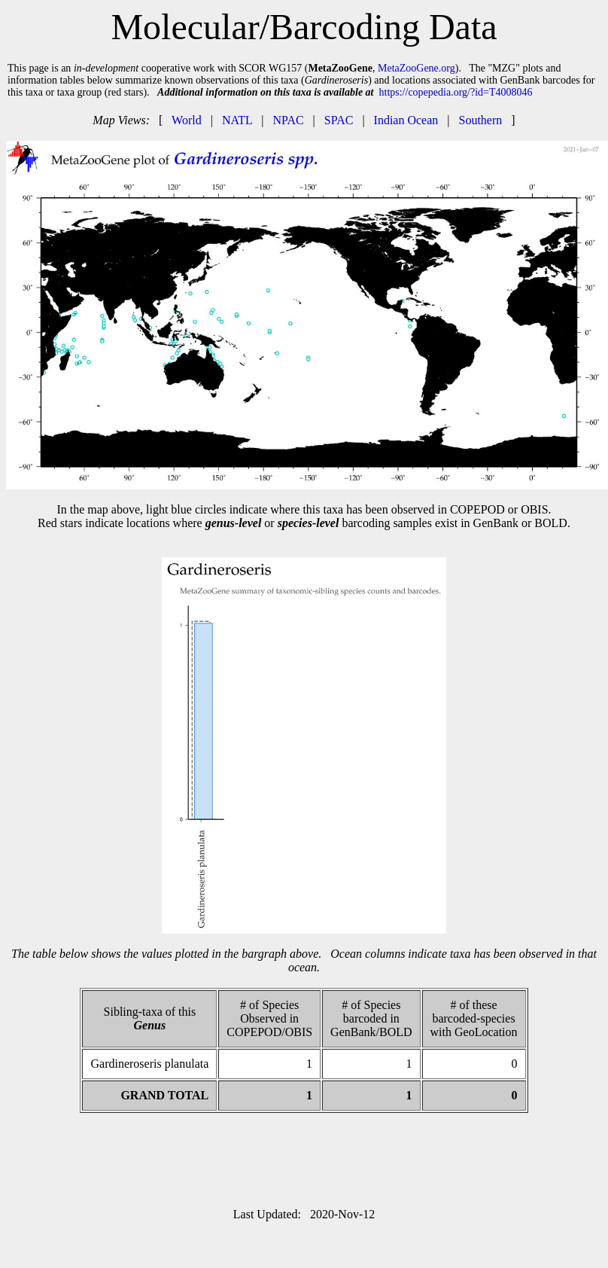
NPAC (287, 120)
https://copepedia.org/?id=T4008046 (456, 92)
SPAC (339, 120)
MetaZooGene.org (416, 68)
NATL (237, 120)
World (187, 120)
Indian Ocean (406, 120)
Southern (481, 120)
